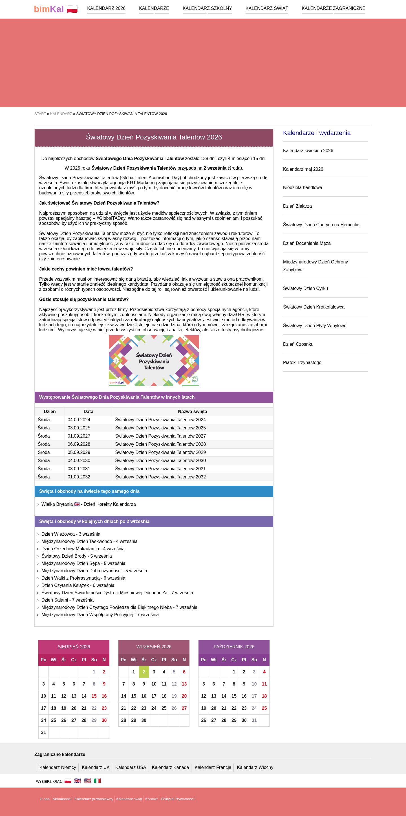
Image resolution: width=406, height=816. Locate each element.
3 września (89, 534)
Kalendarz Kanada (170, 767)
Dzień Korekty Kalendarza (110, 504)
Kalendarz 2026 (106, 8)
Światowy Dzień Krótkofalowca (314, 307)
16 (104, 696)
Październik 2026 (234, 646)
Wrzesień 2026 (153, 646)
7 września (182, 592)
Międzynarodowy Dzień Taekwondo (76, 541)
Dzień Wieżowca (58, 534)
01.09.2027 (79, 436)
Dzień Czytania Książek (65, 585)
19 (63, 708)
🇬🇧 (77, 781)
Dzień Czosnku (298, 344)
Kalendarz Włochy (255, 767)
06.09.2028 (79, 444)
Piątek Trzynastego (302, 362)
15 (94, 696)
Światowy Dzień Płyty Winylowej (315, 325)
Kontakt (151, 799)
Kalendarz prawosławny (93, 799)
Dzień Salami (54, 600)
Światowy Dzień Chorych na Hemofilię (321, 224)
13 (73, 696)
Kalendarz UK (96, 767)
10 (43, 696)
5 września (101, 556)
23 (104, 708)
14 (84, 696)
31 (43, 732)
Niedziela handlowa (302, 187)
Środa (44, 419)
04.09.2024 (79, 419)
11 (53, 696)
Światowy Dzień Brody (63, 556)
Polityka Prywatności (177, 799)
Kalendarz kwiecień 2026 (308, 150)
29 (94, 720)
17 (43, 708)
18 (53, 708)
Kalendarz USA (130, 767)
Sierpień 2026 (74, 646)
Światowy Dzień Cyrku (305, 288)
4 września (127, 541)
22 (94, 708)
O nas (45, 799)
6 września (114, 578)
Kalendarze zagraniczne (333, 8)
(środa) (223, 168)
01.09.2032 (79, 476)
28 (84, 720)
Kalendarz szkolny (207, 8)
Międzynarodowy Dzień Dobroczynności (81, 570)
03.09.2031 (79, 468)
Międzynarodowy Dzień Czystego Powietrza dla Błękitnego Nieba (106, 607)
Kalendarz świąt (267, 8)
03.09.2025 (79, 427)
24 (43, 720)
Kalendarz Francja (213, 767)
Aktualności (62, 799)
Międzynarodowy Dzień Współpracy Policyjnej (87, 614)
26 (63, 720)
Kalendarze (154, 8)
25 (53, 720)
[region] (203, 62)
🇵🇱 (56, 9)
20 (73, 708)
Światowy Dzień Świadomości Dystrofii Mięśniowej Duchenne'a (104, 592)
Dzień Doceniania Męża (307, 243)
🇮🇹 (97, 781)
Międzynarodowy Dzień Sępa (70, 563)
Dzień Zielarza (297, 206)
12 (63, 696)
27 (73, 720)
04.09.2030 (79, 460)
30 (104, 720)
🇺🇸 (87, 781)
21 (84, 708)
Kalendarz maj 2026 (303, 169)
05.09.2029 (79, 452)
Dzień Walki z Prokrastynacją (70, 578)
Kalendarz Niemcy (57, 767)
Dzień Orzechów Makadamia (70, 548)
